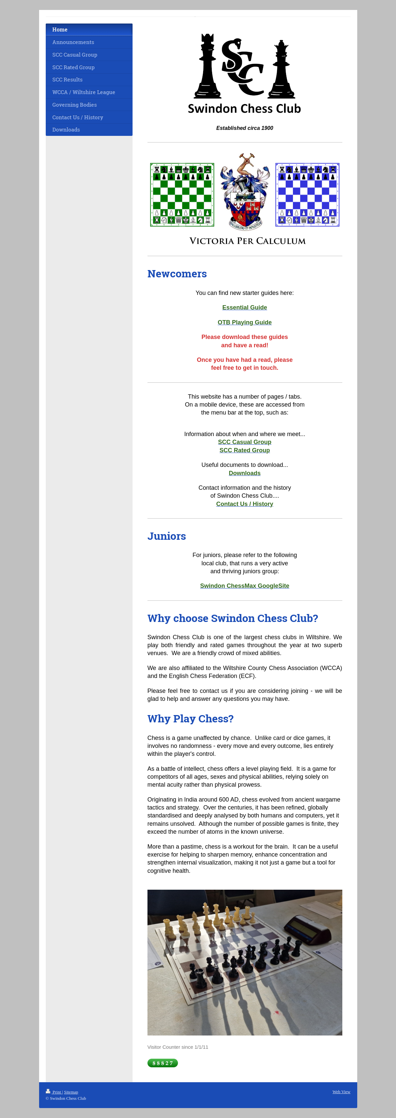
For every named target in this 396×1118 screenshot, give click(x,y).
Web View (342, 1091)
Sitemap (71, 1092)
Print (54, 1092)
